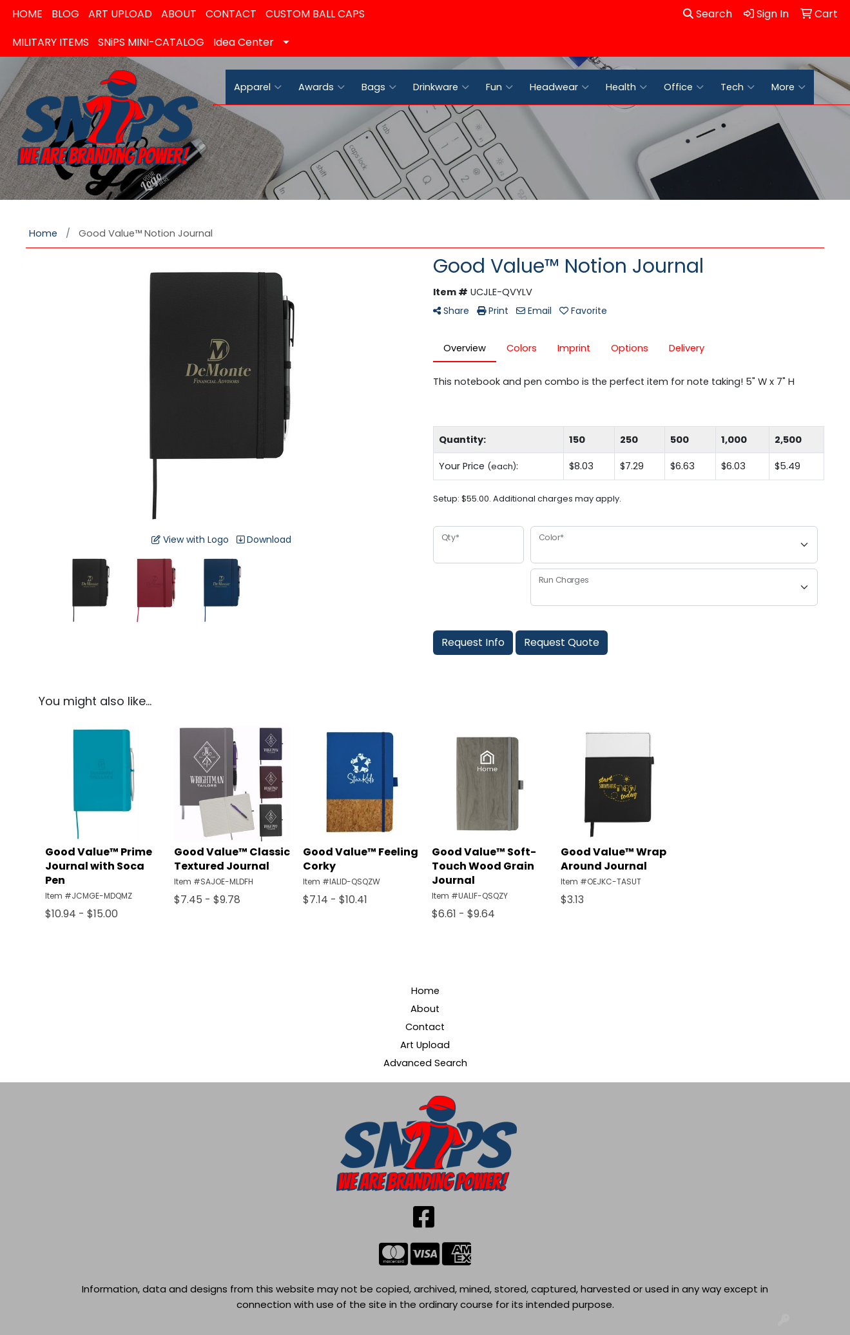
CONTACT (231, 13)
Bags (379, 87)
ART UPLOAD (120, 13)
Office (684, 87)
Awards (321, 87)
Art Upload (425, 1044)
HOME (27, 13)
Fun (499, 87)
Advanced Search (425, 1063)
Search (707, 13)
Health (626, 87)
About (425, 1008)
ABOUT (179, 13)
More (788, 87)
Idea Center (243, 42)
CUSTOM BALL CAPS (315, 13)
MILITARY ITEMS (50, 42)
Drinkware (441, 87)
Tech (737, 87)
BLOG (65, 13)
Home (425, 990)
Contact (425, 1026)
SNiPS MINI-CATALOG (151, 42)
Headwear (559, 87)
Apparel (258, 87)
